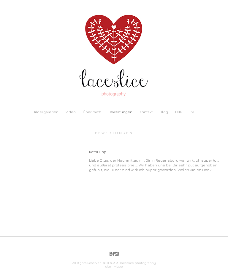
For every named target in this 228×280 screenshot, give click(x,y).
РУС (192, 112)
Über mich (92, 112)
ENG (178, 112)
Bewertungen (120, 112)
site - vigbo (114, 266)
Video (71, 112)
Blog (164, 112)
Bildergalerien (45, 112)
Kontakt (146, 112)
